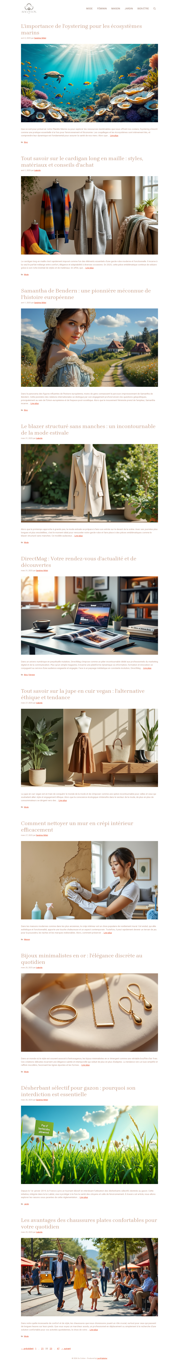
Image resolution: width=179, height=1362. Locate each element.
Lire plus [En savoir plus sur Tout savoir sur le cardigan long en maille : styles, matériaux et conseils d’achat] (89, 268)
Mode (89, 8)
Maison (115, 8)
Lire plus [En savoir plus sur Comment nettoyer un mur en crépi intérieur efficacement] (108, 932)
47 (58, 1348)
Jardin (129, 8)
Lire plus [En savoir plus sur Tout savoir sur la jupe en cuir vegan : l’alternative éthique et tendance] (63, 800)
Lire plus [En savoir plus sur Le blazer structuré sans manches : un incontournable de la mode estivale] (78, 535)
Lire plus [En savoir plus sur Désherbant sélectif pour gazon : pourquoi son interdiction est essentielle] (84, 1197)
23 (51, 1348)
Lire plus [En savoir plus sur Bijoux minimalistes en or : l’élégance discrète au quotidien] (85, 1065)
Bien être (143, 8)
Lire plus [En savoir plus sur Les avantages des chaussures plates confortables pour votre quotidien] (94, 1329)
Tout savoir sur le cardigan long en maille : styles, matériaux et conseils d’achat (82, 161)
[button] (154, 8)
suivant (66, 1348)
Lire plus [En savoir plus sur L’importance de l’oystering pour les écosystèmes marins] (114, 135)
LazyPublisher (102, 1358)
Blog (26, 142)
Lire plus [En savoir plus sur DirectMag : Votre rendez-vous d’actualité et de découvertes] (147, 668)
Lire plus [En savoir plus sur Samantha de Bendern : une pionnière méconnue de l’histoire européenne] (34, 403)
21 (42, 1348)
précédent (27, 1348)
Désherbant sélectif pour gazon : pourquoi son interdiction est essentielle (78, 1091)
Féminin (102, 8)
